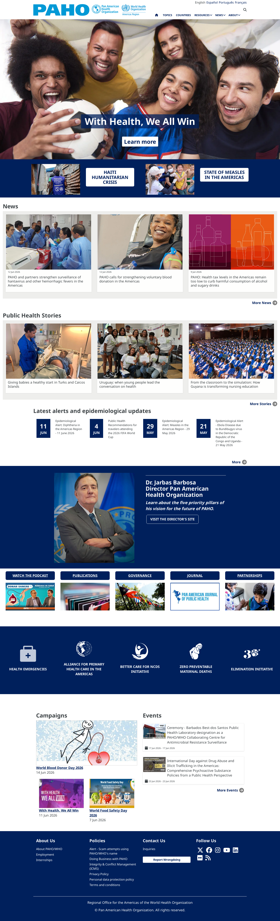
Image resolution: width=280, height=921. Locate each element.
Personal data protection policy (111, 878)
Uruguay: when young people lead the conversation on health (129, 384)
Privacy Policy (99, 873)
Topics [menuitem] (167, 15)
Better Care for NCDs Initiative (140, 668)
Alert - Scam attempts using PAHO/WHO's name (109, 850)
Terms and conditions (104, 884)
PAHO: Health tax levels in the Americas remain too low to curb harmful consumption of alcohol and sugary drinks (229, 281)
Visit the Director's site (172, 519)
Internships (44, 859)
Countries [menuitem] (183, 15)
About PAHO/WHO (49, 848)
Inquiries (149, 848)
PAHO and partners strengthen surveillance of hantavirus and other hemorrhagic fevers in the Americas (45, 281)
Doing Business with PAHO (108, 857)
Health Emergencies (28, 667)
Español (212, 2)
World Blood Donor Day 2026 (59, 766)
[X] (200, 850)
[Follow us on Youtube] (226, 850)
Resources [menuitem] (202, 15)
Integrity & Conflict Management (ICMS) (112, 865)
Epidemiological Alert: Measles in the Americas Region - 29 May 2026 (176, 427)
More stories (260, 404)
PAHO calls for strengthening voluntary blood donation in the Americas (135, 279)
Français (241, 2)
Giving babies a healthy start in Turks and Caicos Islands (46, 384)
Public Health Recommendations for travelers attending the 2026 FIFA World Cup (122, 429)
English (200, 2)
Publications (85, 574)
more (236, 462)
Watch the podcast (30, 574)
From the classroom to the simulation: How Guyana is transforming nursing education (225, 384)
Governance (140, 574)
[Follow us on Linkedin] (235, 850)
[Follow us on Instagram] (217, 850)
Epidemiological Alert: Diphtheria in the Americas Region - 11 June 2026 (68, 427)
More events (227, 789)
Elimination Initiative (252, 667)
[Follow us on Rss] (208, 857)
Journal (195, 574)
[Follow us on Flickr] (200, 857)
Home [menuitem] (156, 16)
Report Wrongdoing (166, 858)
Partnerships (249, 574)
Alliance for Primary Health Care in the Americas (84, 668)
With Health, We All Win (59, 809)
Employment (45, 853)
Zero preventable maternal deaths (196, 668)
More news (261, 302)
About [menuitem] (233, 15)
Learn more (140, 141)
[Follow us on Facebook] (209, 850)
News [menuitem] (219, 15)
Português (226, 2)
